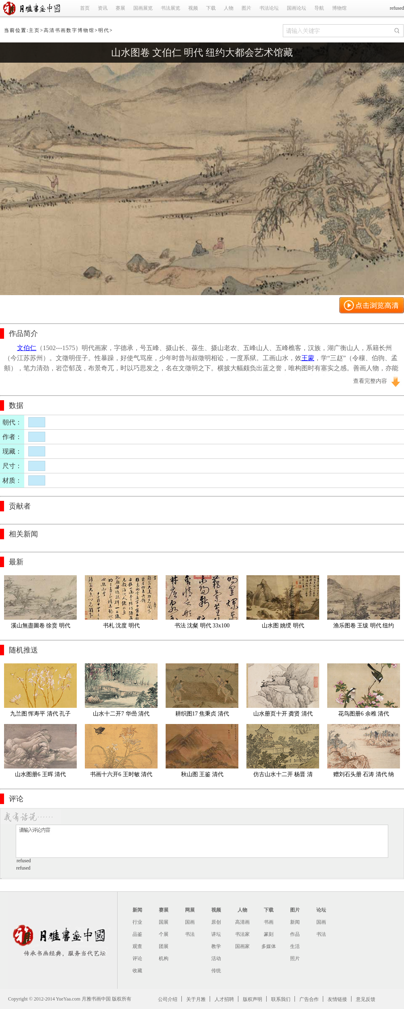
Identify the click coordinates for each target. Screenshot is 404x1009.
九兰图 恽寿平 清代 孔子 (40, 714)
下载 (211, 8)
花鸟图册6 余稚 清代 (363, 714)
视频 (193, 8)
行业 (137, 922)
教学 (216, 946)
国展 (163, 922)
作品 (295, 934)
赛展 (120, 8)
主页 (34, 30)
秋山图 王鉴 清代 (202, 774)
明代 (103, 30)
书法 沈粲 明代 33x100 (202, 626)
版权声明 (252, 999)
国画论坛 (296, 8)
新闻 (137, 910)
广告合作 (309, 999)
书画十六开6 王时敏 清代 (121, 774)
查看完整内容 (370, 381)
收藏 (137, 970)
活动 (216, 958)
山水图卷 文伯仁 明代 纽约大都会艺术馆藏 (202, 52)
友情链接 (337, 999)
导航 (319, 8)
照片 (295, 958)
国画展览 (143, 8)
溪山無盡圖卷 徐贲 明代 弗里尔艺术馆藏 (41, 627)
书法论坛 (269, 8)
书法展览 (170, 8)
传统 (216, 970)
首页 (85, 8)
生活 (295, 946)
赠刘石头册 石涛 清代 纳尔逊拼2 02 (363, 776)
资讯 (102, 8)
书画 (269, 922)
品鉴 (137, 934)
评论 (137, 958)
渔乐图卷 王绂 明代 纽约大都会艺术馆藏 (363, 627)
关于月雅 (196, 999)
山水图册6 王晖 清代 (40, 774)
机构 (163, 958)
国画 (190, 922)
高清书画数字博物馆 (69, 30)
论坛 (321, 910)
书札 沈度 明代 (121, 626)
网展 (190, 910)
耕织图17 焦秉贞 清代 (202, 714)
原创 (216, 922)
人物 (229, 8)
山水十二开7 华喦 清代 (121, 714)
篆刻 (269, 934)
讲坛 (216, 934)
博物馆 (339, 8)
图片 (246, 8)
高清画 (242, 922)
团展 (163, 946)
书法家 (242, 934)
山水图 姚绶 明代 (283, 626)
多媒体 (268, 946)
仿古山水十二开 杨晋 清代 (283, 776)
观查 (137, 946)
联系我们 (280, 999)
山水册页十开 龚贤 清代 (283, 714)
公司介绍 (167, 999)
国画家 (242, 946)
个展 (163, 934)
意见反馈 (365, 999)
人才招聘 (224, 999)
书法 (190, 934)
